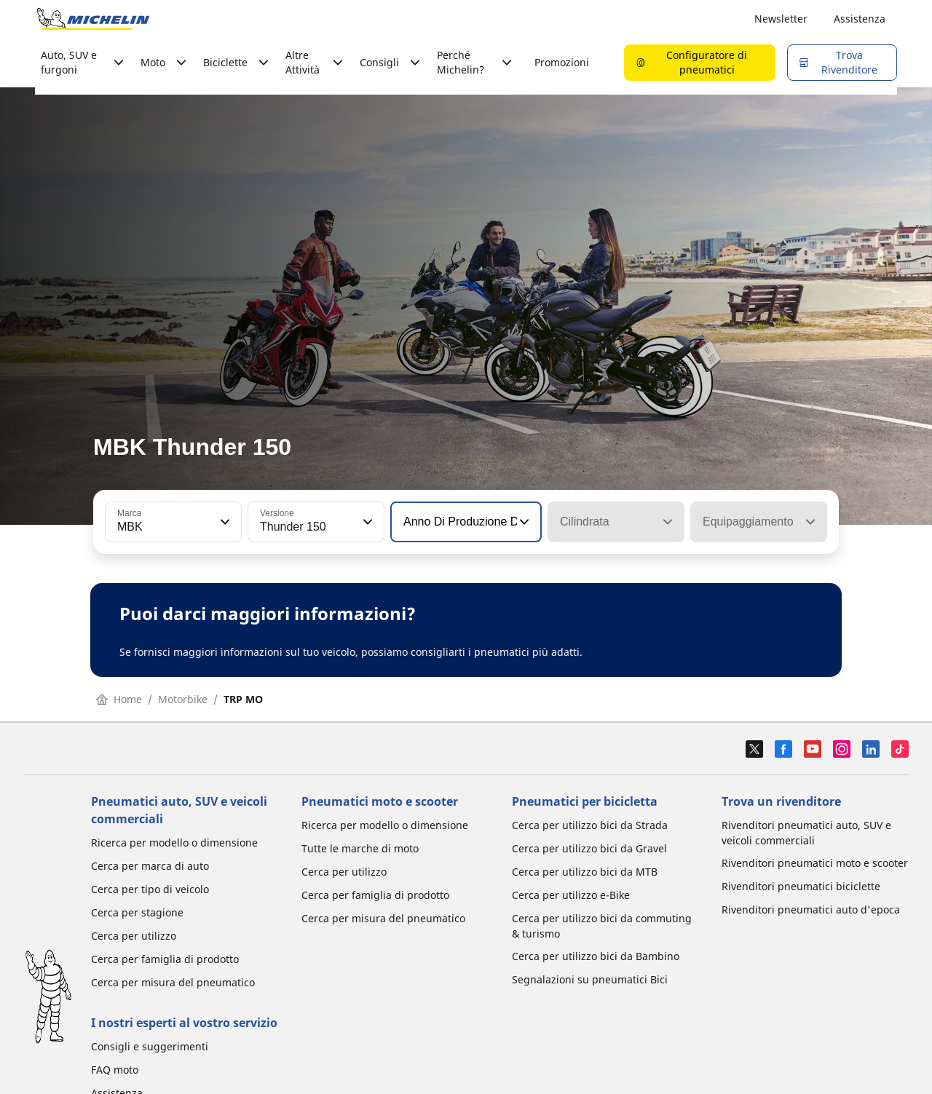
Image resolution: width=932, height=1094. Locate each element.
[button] (223, 522)
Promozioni (561, 62)
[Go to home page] (93, 19)
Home (119, 699)
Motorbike (183, 699)
